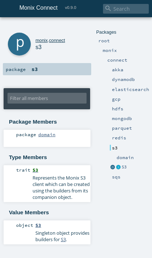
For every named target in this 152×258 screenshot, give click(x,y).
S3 (118, 216)
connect (47, 27)
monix (32, 27)
